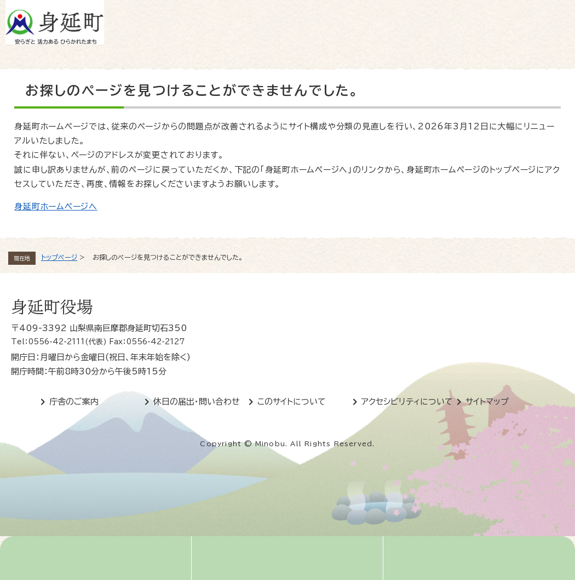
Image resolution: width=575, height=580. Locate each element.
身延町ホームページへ (55, 206)
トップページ (59, 257)
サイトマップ (487, 401)
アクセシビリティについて (407, 401)
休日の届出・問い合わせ (196, 401)
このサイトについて (291, 401)
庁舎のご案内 (74, 401)
